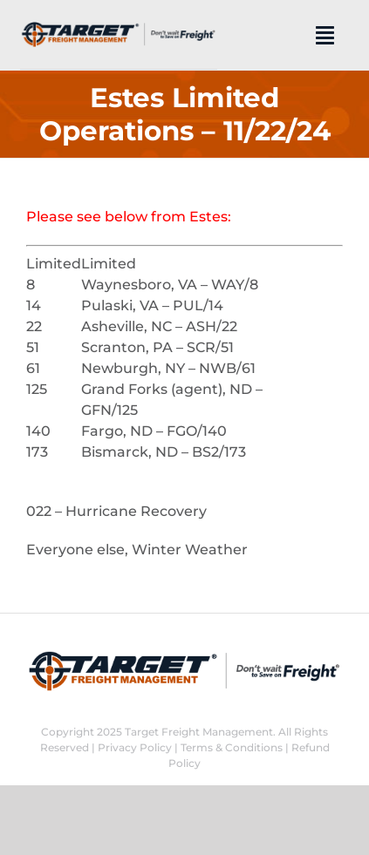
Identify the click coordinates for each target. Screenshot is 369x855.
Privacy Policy (135, 747)
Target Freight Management (199, 731)
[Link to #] (325, 34)
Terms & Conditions (232, 747)
